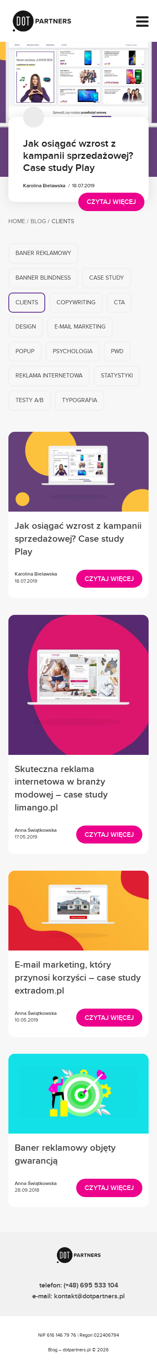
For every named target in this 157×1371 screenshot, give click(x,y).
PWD (117, 352)
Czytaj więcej (111, 202)
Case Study (106, 279)
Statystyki (117, 376)
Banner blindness (43, 279)
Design (25, 327)
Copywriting (76, 303)
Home (16, 222)
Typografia (79, 401)
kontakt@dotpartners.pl (89, 1296)
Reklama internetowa (48, 376)
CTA (119, 303)
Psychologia (73, 352)
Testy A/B (29, 401)
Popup (24, 352)
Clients (26, 303)
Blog (38, 222)
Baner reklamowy (43, 254)
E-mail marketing (80, 327)
